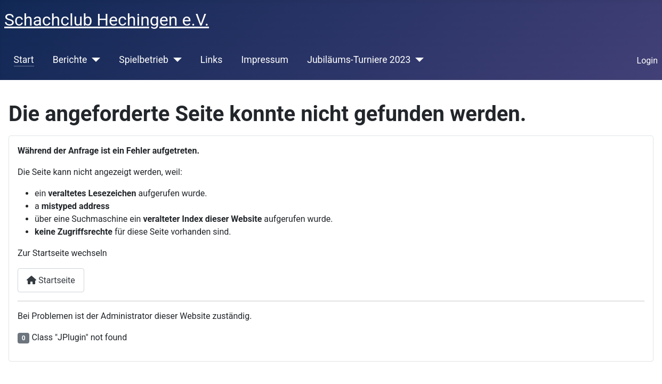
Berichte (70, 59)
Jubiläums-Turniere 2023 (358, 59)
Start (24, 59)
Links (211, 59)
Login (647, 60)
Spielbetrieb (143, 59)
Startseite (51, 280)
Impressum (264, 59)
